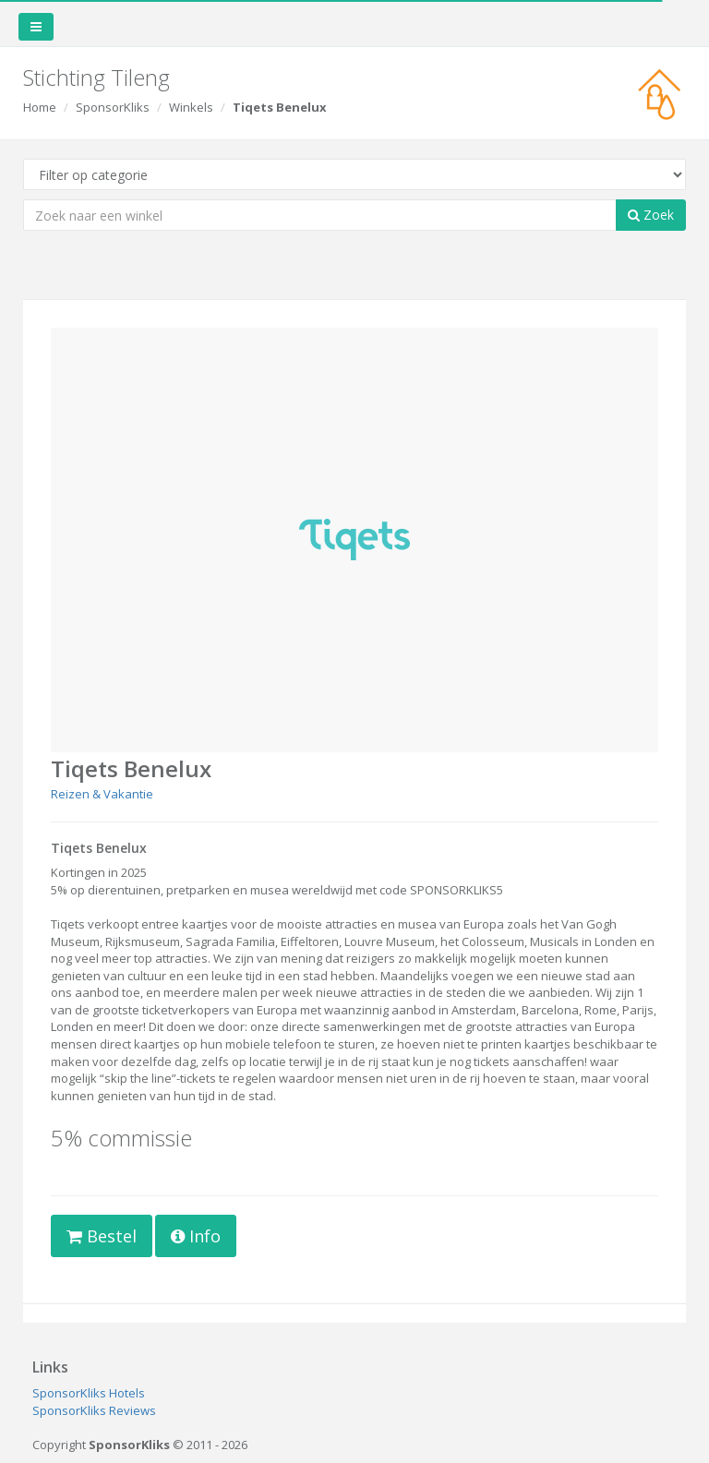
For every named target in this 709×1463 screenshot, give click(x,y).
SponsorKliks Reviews (94, 1410)
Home (39, 107)
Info (196, 1236)
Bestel (101, 1236)
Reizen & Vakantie (102, 793)
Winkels (191, 107)
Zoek (651, 214)
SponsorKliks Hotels (88, 1393)
